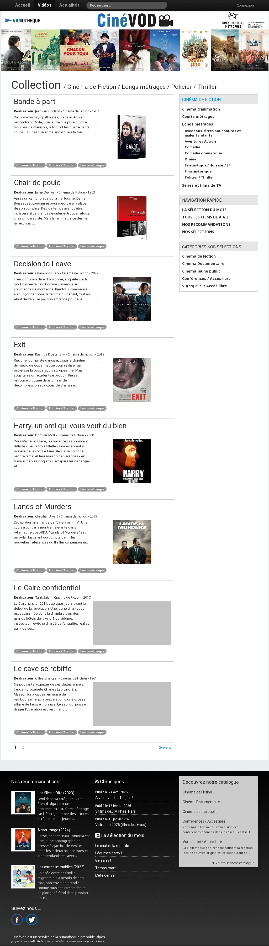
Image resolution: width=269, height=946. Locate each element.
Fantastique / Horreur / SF (207, 165)
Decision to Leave (42, 263)
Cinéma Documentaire (203, 263)
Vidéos (44, 5)
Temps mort (105, 868)
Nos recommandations (206, 224)
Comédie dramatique (203, 153)
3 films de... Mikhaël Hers (115, 811)
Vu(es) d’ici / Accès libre (204, 286)
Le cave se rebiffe (43, 668)
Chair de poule (37, 182)
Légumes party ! (108, 853)
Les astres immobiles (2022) (61, 867)
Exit (20, 344)
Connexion (245, 5)
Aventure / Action (200, 141)
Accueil (22, 5)
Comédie (192, 147)
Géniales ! (103, 860)
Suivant (165, 747)
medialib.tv (36, 941)
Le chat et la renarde (112, 846)
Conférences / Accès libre (206, 278)
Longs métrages (92, 165)
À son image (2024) (54, 830)
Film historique (198, 171)
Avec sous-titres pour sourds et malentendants (213, 133)
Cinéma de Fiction (29, 165)
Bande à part (35, 101)
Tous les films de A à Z (205, 217)
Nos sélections (198, 231)
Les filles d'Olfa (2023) (56, 793)
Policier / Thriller (62, 165)
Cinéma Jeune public (201, 271)
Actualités (69, 5)
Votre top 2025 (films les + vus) (120, 825)
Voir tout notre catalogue (233, 862)
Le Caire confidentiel (47, 587)
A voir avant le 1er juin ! (114, 798)
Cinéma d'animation (201, 109)
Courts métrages (198, 116)
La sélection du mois (204, 209)
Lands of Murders (42, 506)
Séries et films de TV (201, 185)
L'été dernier (105, 875)
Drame (190, 159)
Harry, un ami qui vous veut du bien (70, 425)
